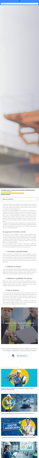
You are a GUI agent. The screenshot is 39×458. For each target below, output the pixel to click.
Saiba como (19, 328)
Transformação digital (19, 193)
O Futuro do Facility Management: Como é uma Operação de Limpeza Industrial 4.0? (17, 413)
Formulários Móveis (5, 193)
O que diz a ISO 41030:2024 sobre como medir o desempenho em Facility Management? (18, 437)
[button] (19, 1)
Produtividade (12, 193)
